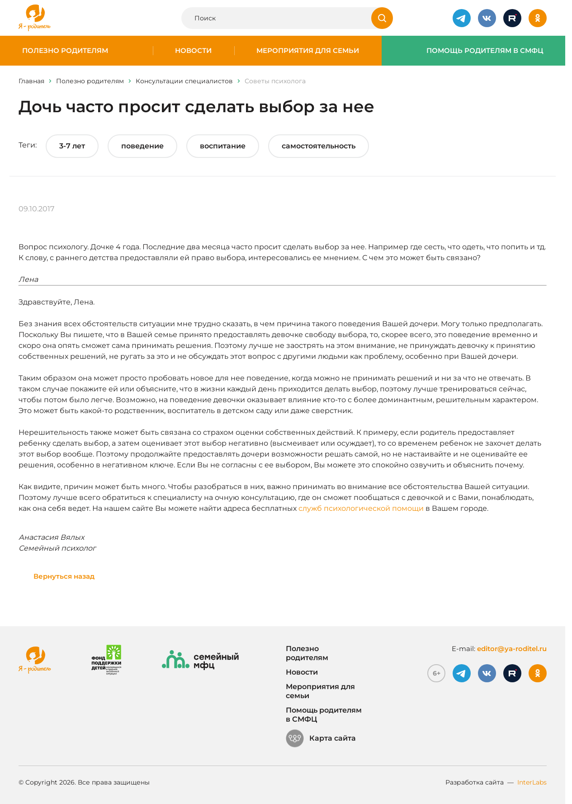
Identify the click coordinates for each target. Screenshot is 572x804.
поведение (142, 146)
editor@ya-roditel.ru (512, 648)
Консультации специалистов (184, 81)
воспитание (223, 146)
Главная (31, 81)
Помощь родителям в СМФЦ (485, 51)
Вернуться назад (64, 576)
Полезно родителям (65, 51)
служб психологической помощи (361, 508)
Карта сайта (321, 738)
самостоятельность (318, 146)
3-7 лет (72, 146)
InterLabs (532, 782)
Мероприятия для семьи (307, 51)
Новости (193, 51)
